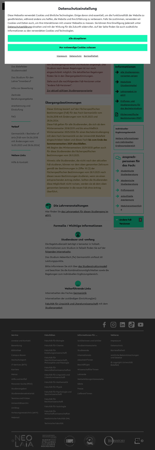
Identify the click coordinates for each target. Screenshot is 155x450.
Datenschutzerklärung (20, 26)
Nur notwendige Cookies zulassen (77, 47)
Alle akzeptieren (77, 38)
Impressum (62, 56)
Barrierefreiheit (91, 56)
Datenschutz (75, 56)
